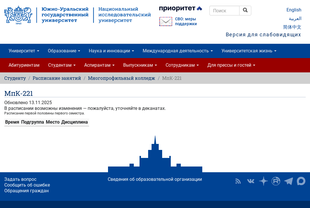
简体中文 (292, 27)
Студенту (15, 78)
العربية (295, 18)
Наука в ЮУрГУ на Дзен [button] (263, 181)
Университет (24, 51)
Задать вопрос (20, 179)
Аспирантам (99, 65)
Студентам (62, 65)
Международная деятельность (178, 51)
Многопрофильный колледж (121, 78)
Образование (64, 51)
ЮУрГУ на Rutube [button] (275, 181)
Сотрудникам (182, 65)
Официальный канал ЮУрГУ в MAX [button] (301, 181)
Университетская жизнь (248, 51)
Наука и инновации (111, 51)
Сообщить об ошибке (27, 185)
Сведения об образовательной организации (155, 179)
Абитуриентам (24, 65)
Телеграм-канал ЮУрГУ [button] (288, 181)
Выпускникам (140, 65)
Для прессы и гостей (231, 65)
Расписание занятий (57, 78)
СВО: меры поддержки (186, 21)
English (294, 10)
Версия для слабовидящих (263, 34)
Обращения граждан (26, 190)
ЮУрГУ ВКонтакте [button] (250, 181)
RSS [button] (238, 181)
